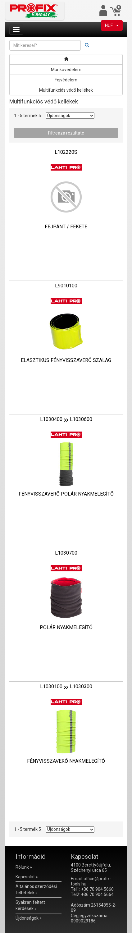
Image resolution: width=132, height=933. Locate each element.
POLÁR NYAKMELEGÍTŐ (66, 627)
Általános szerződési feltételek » (36, 889)
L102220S (66, 152)
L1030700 (66, 553)
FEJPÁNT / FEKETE (66, 227)
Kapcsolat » (27, 876)
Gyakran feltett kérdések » (30, 905)
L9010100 (66, 286)
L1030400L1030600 (66, 419)
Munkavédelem (66, 69)
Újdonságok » (29, 918)
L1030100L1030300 (66, 686)
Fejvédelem (66, 79)
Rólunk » (24, 867)
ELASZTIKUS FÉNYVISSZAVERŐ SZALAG (66, 360)
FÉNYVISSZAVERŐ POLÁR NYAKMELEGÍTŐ (66, 494)
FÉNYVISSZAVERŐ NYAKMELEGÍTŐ (66, 761)
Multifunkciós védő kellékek (66, 90)
